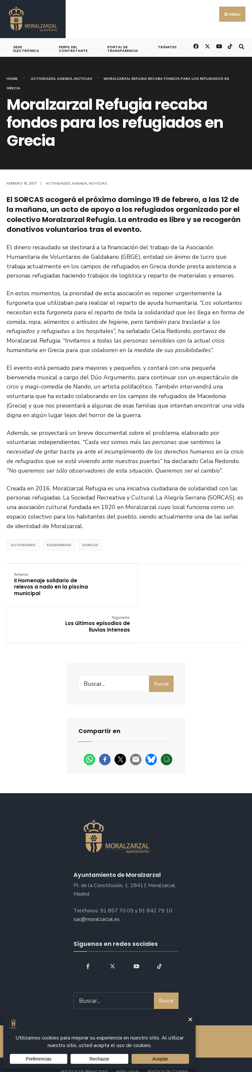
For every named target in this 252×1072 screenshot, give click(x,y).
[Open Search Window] (241, 46)
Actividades (43, 78)
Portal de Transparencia (122, 48)
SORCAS (90, 544)
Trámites (167, 47)
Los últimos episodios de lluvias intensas (204, 581)
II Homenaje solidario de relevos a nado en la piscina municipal (46, 584)
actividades (23, 544)
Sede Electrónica (26, 48)
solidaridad (59, 544)
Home (12, 78)
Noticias (83, 78)
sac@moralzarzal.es (97, 882)
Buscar (161, 647)
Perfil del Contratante (73, 48)
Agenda (65, 78)
